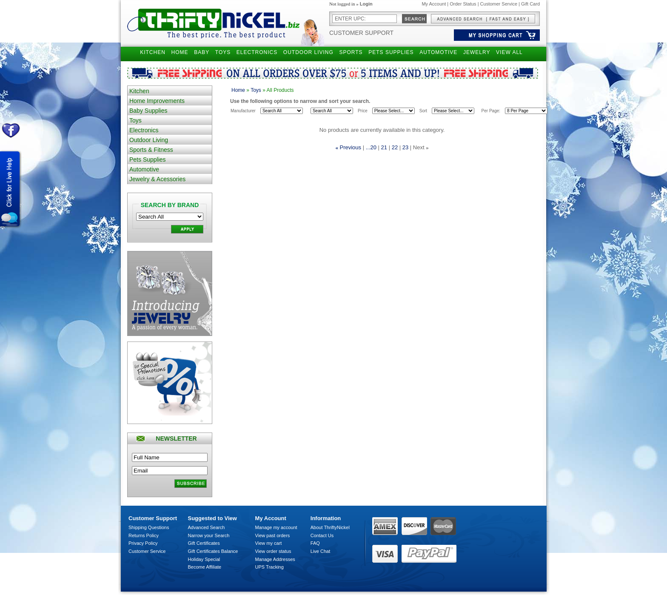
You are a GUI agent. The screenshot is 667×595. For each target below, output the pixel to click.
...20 (371, 147)
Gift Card (530, 3)
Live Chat (320, 551)
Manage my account (276, 527)
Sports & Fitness (151, 149)
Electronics (143, 130)
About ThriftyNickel (330, 527)
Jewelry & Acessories (157, 179)
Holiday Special (204, 559)
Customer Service (498, 3)
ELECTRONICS (257, 52)
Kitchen (139, 91)
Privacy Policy (142, 543)
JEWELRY (476, 52)
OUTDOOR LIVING (308, 52)
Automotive (144, 169)
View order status (273, 551)
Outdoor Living (148, 140)
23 (405, 147)
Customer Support (361, 32)
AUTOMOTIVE (438, 52)
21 (384, 147)
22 (395, 147)
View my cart (268, 543)
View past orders (272, 535)
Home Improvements (157, 100)
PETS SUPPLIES (390, 52)
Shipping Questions (148, 527)
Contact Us (322, 535)
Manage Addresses (275, 559)
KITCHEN (152, 52)
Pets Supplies (147, 159)
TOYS (223, 52)
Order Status (463, 3)
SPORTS (350, 52)
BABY (201, 52)
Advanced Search (206, 527)
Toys (135, 120)
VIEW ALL (509, 52)
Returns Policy (143, 535)
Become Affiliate (205, 566)
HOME (179, 52)
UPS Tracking (269, 566)
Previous (351, 147)
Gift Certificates (204, 543)
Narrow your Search (209, 535)
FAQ (315, 543)
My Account (434, 3)
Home (238, 90)
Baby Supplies (148, 110)
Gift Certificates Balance (213, 551)
